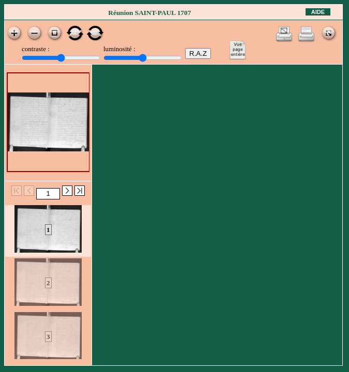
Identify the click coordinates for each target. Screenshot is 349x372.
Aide (318, 12)
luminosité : (119, 49)
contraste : (36, 49)
